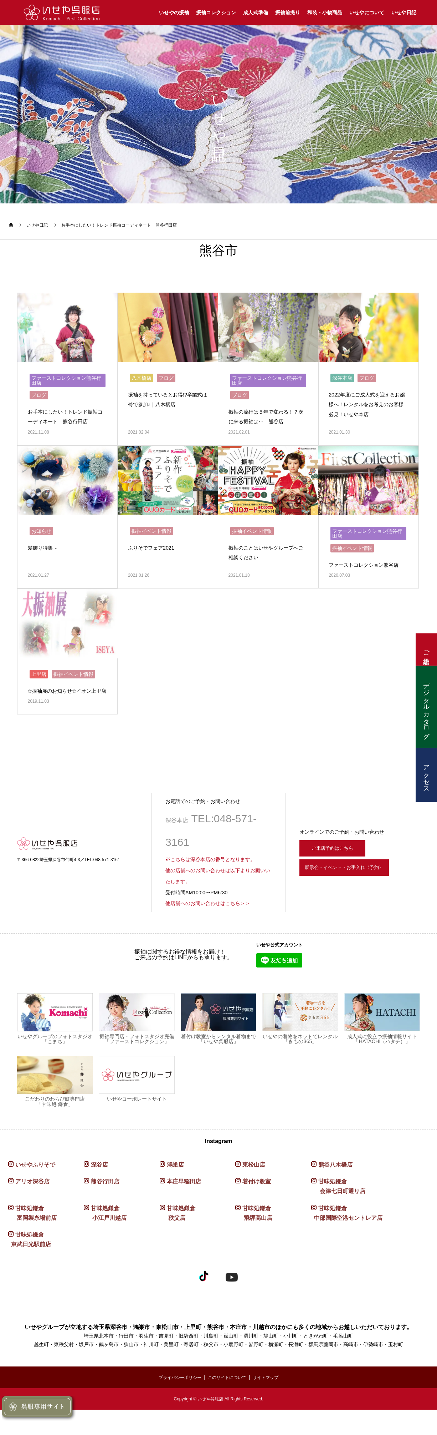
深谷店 (99, 1185)
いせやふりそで (35, 1185)
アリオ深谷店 (32, 1201)
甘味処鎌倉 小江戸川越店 (105, 1233)
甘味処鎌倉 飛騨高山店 (253, 1233)
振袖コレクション (216, 12)
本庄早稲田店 (184, 1201)
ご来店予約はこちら (338, 866)
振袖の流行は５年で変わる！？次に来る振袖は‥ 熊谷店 (265, 418)
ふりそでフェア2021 (154, 551)
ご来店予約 (426, 649)
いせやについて (366, 12)
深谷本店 (342, 375)
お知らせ (41, 534)
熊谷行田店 (105, 1201)
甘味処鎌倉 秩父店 (177, 1233)
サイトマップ (272, 1397)
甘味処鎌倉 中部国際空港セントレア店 (346, 1233)
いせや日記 (403, 12)
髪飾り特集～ (45, 551)
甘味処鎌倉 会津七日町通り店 (338, 1206)
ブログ (38, 392)
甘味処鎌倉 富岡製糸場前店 (32, 1233)
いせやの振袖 (174, 12)
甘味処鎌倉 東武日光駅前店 (29, 1259)
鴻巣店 (175, 1185)
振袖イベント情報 (151, 534)
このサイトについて (228, 1397)
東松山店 (253, 1185)
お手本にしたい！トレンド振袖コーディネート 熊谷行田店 (65, 418)
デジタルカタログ (426, 706)
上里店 (38, 684)
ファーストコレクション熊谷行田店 (66, 377)
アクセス (426, 774)
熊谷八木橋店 (335, 1185)
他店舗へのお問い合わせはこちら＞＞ (207, 923)
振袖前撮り (287, 12)
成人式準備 (255, 12)
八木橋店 (141, 375)
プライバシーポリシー (175, 1397)
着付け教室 (256, 1201)
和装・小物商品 (324, 12)
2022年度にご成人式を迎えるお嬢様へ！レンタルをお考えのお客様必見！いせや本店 (366, 401)
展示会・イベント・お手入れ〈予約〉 (359, 891)
